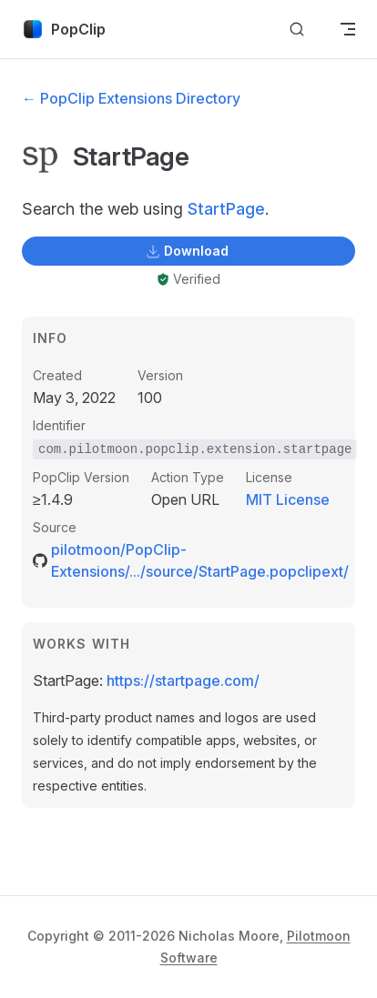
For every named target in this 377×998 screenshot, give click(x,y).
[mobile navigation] (348, 29)
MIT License (288, 499)
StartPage (226, 208)
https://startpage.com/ (183, 680)
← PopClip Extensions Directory (131, 98)
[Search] (297, 30)
